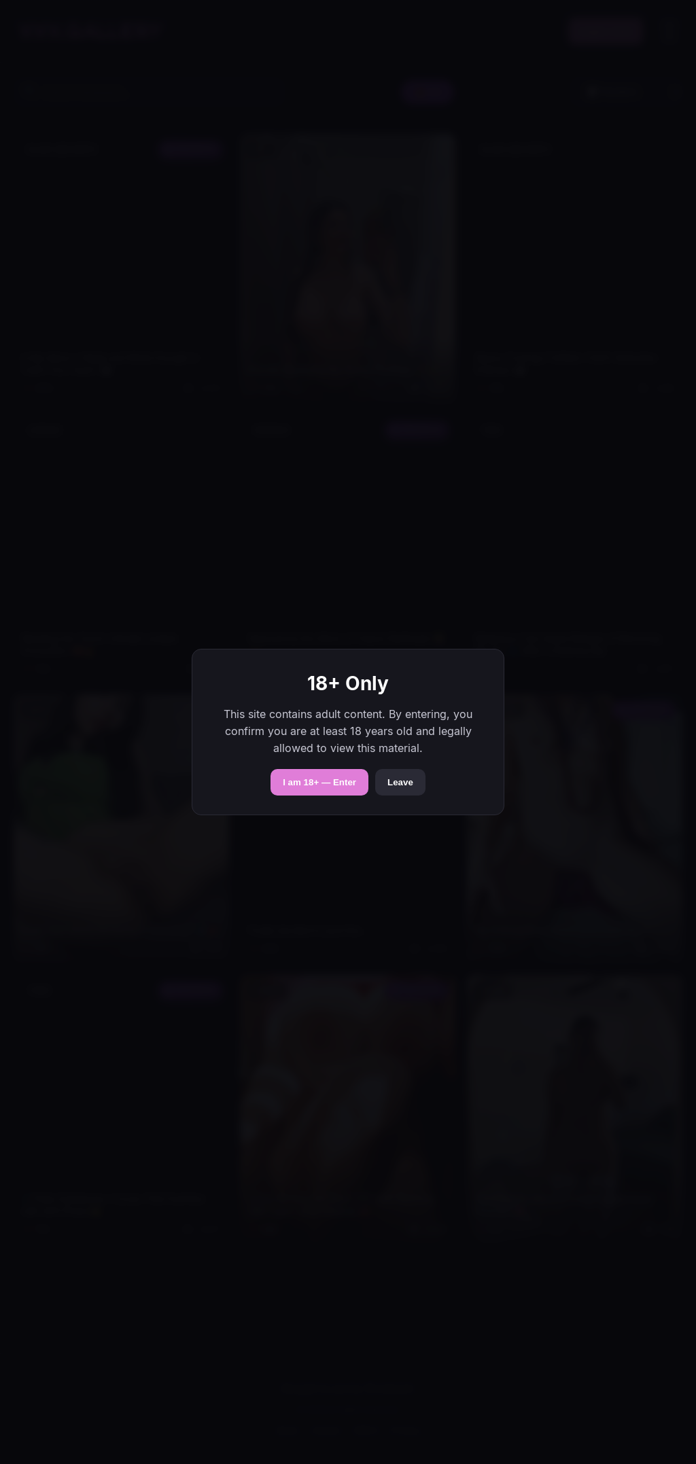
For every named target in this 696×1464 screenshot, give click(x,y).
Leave (400, 782)
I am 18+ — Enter (319, 782)
